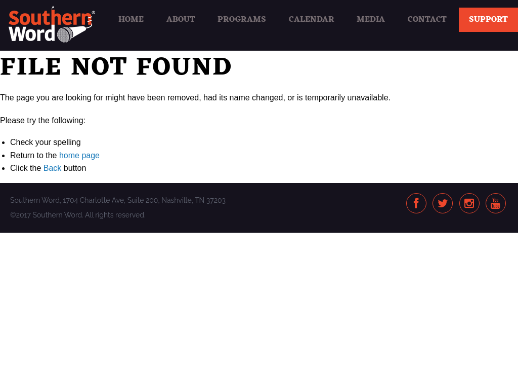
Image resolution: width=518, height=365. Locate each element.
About (180, 20)
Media (371, 20)
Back (53, 168)
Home (131, 20)
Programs (242, 20)
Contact (427, 20)
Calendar (311, 20)
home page (79, 155)
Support (488, 20)
